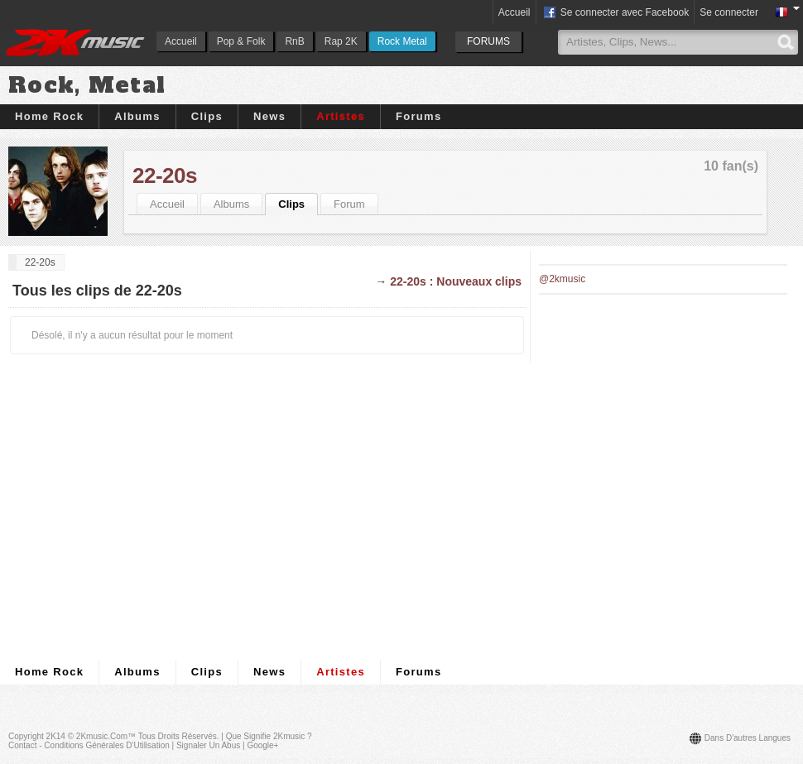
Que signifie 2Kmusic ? (269, 736)
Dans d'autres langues (747, 737)
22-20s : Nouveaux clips (456, 281)
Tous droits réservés (177, 736)
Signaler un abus (208, 745)
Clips (207, 116)
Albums (137, 116)
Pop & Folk (241, 41)
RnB (294, 41)
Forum (349, 204)
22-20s (164, 175)
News (269, 116)
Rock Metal (402, 41)
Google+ (262, 745)
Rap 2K (341, 41)
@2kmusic (562, 279)
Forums (418, 116)
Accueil (181, 41)
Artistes (340, 116)
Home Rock (49, 116)
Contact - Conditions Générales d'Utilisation (89, 745)
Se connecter (729, 12)
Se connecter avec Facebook (615, 13)
